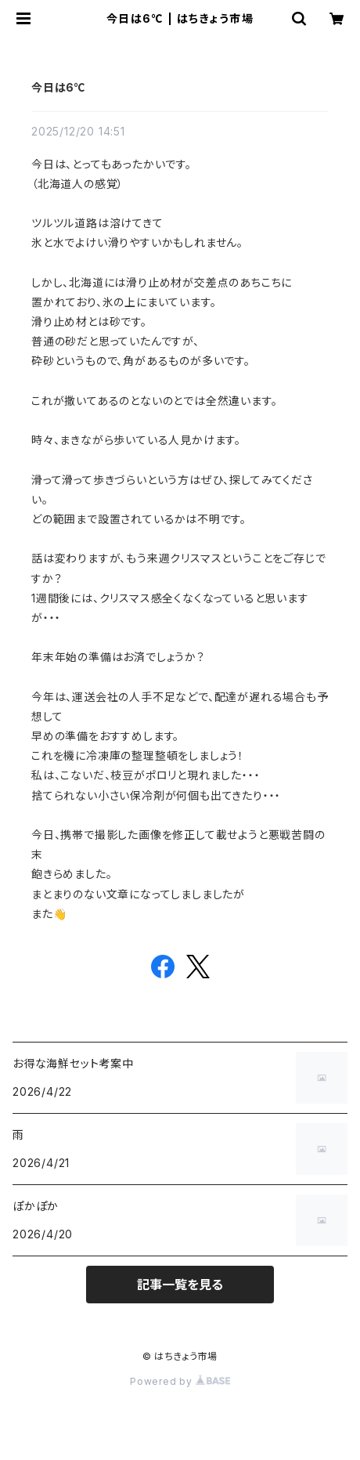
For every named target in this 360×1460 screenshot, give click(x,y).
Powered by (180, 1381)
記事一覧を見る (180, 1284)
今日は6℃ (58, 87)
